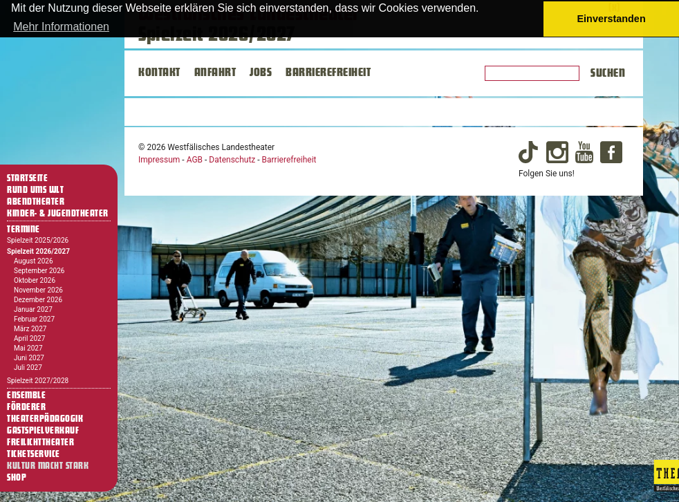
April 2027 (29, 338)
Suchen (607, 73)
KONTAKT (159, 72)
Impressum (159, 160)
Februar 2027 (34, 319)
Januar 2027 (33, 309)
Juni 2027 (29, 358)
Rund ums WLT (35, 190)
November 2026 (38, 290)
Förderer (26, 407)
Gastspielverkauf (43, 431)
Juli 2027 (28, 367)
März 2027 (30, 329)
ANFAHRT (215, 72)
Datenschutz (232, 160)
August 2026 (33, 261)
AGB (195, 160)
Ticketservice (33, 454)
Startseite (27, 178)
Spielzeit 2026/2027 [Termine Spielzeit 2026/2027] (38, 251)
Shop (16, 478)
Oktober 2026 (34, 280)
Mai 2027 (28, 348)
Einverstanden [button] (611, 18)
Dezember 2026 (38, 300)
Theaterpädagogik (45, 419)
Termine (23, 229)
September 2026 (39, 271)
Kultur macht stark (48, 466)
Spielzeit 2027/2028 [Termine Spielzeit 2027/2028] (37, 380)
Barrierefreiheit (289, 160)
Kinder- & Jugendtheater (58, 214)
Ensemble (26, 395)
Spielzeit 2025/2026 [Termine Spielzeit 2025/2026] (37, 240)
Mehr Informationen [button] (61, 26)
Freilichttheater (40, 442)
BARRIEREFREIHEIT (328, 72)
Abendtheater (35, 202)
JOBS (261, 72)
